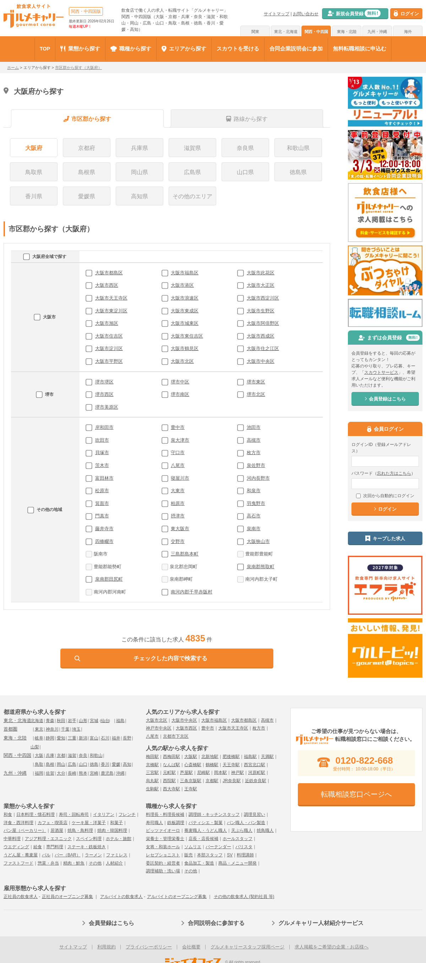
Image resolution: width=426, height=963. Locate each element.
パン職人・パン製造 (246, 822)
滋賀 (72, 755)
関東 (255, 31)
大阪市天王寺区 (111, 298)
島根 (50, 764)
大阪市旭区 (106, 323)
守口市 (178, 452)
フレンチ (127, 814)
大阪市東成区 (184, 310)
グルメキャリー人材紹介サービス (321, 923)
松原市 (102, 490)
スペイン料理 (89, 838)
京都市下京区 (176, 736)
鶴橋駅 (212, 764)
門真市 (102, 515)
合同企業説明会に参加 (296, 49)
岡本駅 (220, 772)
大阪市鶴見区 (184, 348)
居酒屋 (56, 830)
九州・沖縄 (377, 31)
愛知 (61, 738)
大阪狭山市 (258, 541)
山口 (83, 764)
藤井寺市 (104, 528)
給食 (37, 846)
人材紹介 (114, 863)
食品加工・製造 (199, 863)
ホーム (13, 67)
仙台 (105, 720)
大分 (61, 773)
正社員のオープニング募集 (67, 896)
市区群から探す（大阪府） (78, 67)
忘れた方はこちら (394, 473)
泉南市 (254, 528)
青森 (50, 720)
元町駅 (169, 772)
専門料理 (54, 846)
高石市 (254, 515)
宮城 (94, 720)
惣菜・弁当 (48, 863)
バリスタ (243, 846)
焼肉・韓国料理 (112, 830)
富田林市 (104, 478)
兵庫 (50, 755)
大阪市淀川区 (109, 348)
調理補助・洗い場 (163, 870)
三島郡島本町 (184, 553)
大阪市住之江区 (263, 348)
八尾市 (178, 465)
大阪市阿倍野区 (263, 323)
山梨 (35, 746)
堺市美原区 (106, 407)
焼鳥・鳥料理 (80, 830)
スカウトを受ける (238, 49)
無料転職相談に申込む (359, 49)
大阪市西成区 (260, 336)
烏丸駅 (152, 780)
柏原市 (178, 503)
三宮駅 (152, 772)
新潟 (83, 738)
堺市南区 (180, 394)
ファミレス (116, 854)
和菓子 (116, 822)
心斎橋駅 (192, 764)
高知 (127, 764)
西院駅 (169, 780)
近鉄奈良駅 (255, 780)
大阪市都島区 (109, 272)
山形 (83, 720)
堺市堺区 (104, 381)
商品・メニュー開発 (237, 863)
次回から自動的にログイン (385, 495)
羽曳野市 (256, 503)
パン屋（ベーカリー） (25, 830)
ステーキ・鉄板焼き (86, 846)
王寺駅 (190, 788)
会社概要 (191, 946)
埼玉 (76, 729)
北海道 (37, 720)
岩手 (72, 720)
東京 (39, 729)
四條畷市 (104, 541)
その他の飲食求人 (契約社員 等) (244, 896)
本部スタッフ (210, 854)
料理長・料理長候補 (165, 814)
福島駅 (250, 756)
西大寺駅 (171, 788)
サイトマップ (276, 13)
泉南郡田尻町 (109, 579)
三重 (72, 738)
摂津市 (178, 515)
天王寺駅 (231, 764)
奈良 (83, 755)
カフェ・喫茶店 (52, 822)
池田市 (254, 427)
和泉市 (254, 490)
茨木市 (102, 465)
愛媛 (116, 764)
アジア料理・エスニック (48, 838)
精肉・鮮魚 (73, 863)
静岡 (50, 738)
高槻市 (254, 440)
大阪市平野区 (109, 361)
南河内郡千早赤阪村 (191, 592)
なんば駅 (171, 764)
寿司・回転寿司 (74, 814)
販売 (188, 854)
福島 (120, 720)
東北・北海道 (285, 31)
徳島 (94, 764)
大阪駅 (190, 756)
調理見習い (254, 814)
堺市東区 (256, 381)
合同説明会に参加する (216, 923)
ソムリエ (192, 846)
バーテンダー (218, 846)
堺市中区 (180, 381)
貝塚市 (102, 452)
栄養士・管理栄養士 (165, 838)
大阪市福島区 (184, 272)
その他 (95, 863)
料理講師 (245, 854)
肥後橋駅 (231, 756)
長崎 (72, 773)
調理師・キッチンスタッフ (214, 814)
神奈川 (52, 729)
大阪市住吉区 (109, 336)
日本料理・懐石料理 (35, 814)
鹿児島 (107, 773)
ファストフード (18, 863)
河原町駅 (256, 772)
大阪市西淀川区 (263, 298)
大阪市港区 (182, 285)
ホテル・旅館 (118, 838)
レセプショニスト (163, 854)
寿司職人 (154, 822)
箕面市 (102, 503)
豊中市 (178, 427)
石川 (105, 738)
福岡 (39, 773)
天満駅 (267, 756)
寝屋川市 (180, 478)
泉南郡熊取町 (260, 566)
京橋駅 (152, 764)
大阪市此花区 (260, 272)
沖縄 (120, 773)
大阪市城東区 (184, 323)
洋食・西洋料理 (18, 822)
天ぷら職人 (241, 830)
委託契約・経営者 (163, 863)
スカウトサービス (381, 372)
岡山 (61, 764)
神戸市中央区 (158, 728)
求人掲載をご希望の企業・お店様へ (331, 946)
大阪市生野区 (260, 310)
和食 (8, 814)
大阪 (39, 755)
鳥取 (39, 764)
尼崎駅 (203, 772)
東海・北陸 (346, 31)
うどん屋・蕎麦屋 (21, 854)
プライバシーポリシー (149, 946)
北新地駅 (209, 756)
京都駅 (212, 780)
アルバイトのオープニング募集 (177, 896)
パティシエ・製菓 (206, 822)
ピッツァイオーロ (163, 830)
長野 (127, 738)
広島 (72, 764)
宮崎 (94, 773)
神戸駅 (237, 772)
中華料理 (12, 838)
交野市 (178, 541)
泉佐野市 (256, 465)
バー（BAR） (68, 854)
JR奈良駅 (232, 780)
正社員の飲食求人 (21, 896)
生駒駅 (152, 788)
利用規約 (106, 946)
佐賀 (50, 773)
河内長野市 (258, 478)
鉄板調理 (175, 822)
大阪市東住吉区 (187, 336)
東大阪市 (180, 528)
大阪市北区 (182, 361)
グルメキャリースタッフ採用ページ (247, 946)
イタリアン (103, 814)
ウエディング (16, 846)
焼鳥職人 (265, 830)
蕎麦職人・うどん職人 (205, 830)
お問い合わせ (305, 13)
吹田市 (102, 440)
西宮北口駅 (254, 764)
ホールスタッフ (237, 838)
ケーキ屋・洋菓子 (89, 822)
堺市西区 (104, 394)
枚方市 (254, 452)
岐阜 (39, 738)
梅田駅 (152, 756)
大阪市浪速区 (184, 298)
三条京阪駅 (190, 780)
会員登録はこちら (111, 923)
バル (46, 854)
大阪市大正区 (260, 285)
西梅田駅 (171, 756)
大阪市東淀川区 (111, 310)
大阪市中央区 (260, 361)
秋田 (61, 720)
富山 (94, 738)
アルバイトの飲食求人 (121, 896)
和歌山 (96, 755)
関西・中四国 (316, 31)
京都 (61, 755)
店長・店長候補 (203, 838)
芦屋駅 (186, 772)
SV (230, 854)
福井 (116, 738)
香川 (105, 764)
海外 (408, 31)
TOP (45, 49)
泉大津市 (180, 440)
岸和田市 (104, 427)
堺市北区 (256, 394)
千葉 (65, 729)
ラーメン (93, 854)
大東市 (178, 490)
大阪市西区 (106, 285)
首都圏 (10, 729)
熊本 (83, 773)
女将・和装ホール (163, 846)
